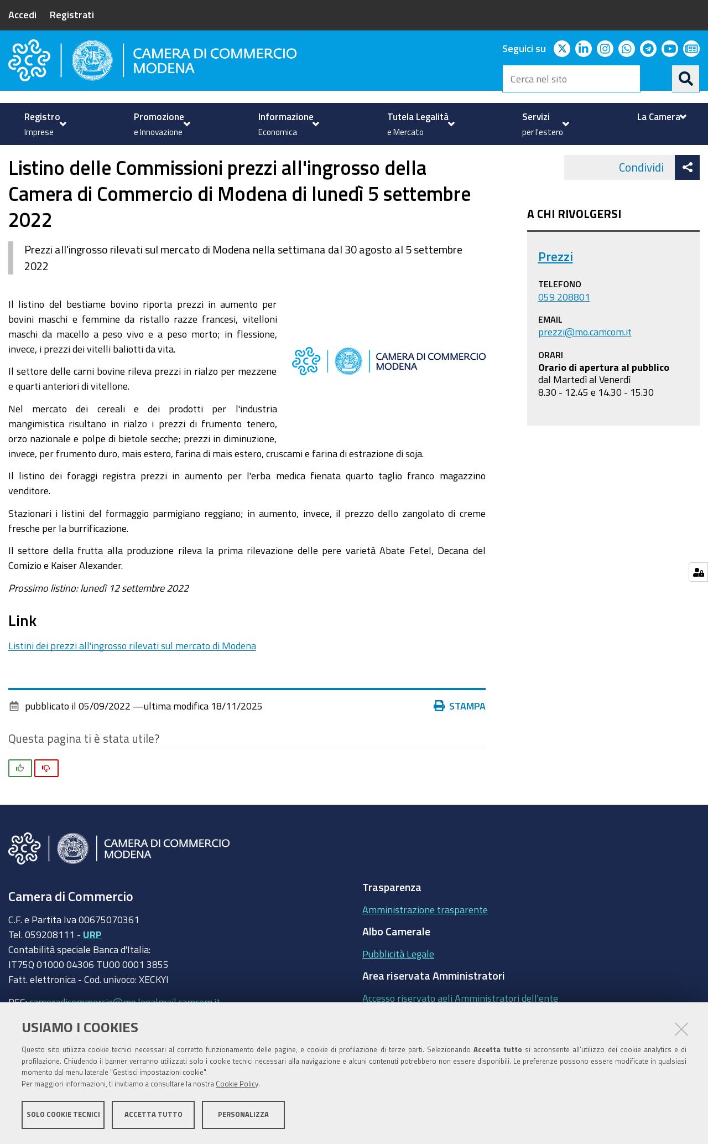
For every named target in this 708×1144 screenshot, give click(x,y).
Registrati (72, 14)
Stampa (462, 737)
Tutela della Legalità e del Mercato (97, 157)
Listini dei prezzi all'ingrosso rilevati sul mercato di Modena (132, 676)
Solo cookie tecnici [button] (63, 1115)
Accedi (22, 14)
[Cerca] (686, 78)
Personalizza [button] (243, 1115)
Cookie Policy (237, 1084)
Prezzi (195, 157)
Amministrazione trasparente (425, 940)
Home (15, 157)
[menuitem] (44, 124)
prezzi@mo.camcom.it (585, 362)
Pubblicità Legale (398, 985)
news (233, 157)
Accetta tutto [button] (153, 1115)
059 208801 (564, 328)
